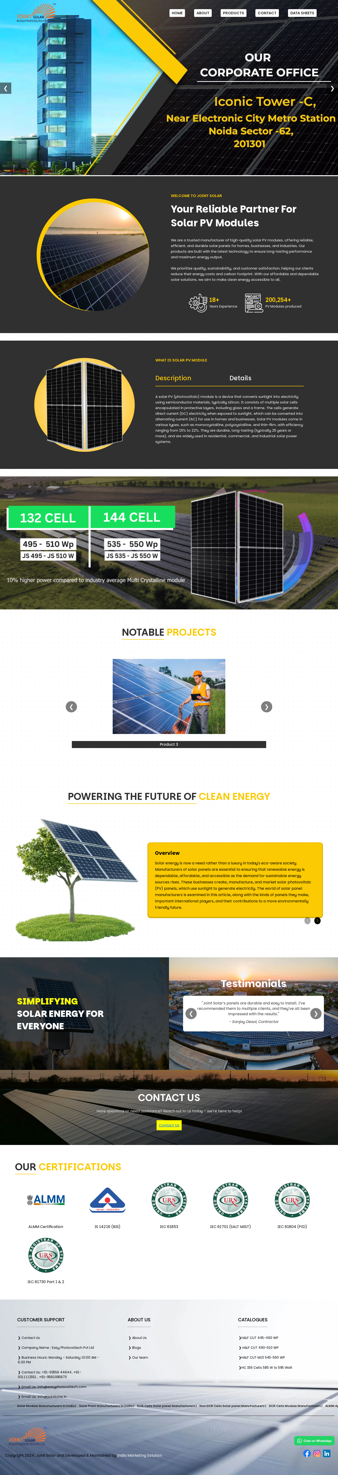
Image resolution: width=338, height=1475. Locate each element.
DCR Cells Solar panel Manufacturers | (199, 1406)
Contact (267, 13)
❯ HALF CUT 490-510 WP (259, 1347)
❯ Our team (138, 1357)
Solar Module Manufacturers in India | (79, 1406)
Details (241, 378)
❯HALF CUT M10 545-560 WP (262, 1357)
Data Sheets (302, 13)
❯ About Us (137, 1337)
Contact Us (169, 1125)
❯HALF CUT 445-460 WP (258, 1337)
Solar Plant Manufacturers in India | (139, 1406)
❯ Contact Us (29, 1337)
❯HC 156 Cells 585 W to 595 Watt (265, 1367)
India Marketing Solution (139, 1455)
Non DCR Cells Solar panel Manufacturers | (265, 1406)
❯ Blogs (134, 1347)
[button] (317, 921)
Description (173, 378)
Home (177, 13)
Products (233, 13)
